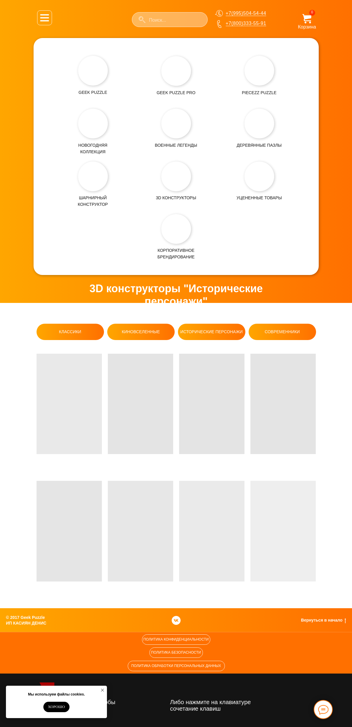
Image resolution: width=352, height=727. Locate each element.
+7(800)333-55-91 (246, 23)
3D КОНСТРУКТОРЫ (176, 197)
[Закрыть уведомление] (102, 690)
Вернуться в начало (323, 620)
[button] (176, 639)
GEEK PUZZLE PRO (176, 92)
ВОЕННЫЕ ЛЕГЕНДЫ (176, 145)
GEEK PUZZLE (92, 92)
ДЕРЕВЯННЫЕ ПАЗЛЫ (259, 145)
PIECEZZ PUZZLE (259, 92)
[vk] (176, 620)
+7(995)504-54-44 (246, 13)
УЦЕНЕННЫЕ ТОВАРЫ (259, 197)
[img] (93, 71)
